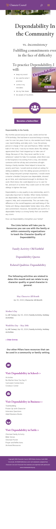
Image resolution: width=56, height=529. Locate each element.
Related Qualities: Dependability (28, 265)
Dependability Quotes (28, 257)
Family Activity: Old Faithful (28, 248)
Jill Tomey (12, 315)
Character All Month (33, 300)
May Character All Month (28, 296)
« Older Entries (12, 339)
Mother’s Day (11, 311)
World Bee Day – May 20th (17, 325)
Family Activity (35, 315)
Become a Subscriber (27, 121)
